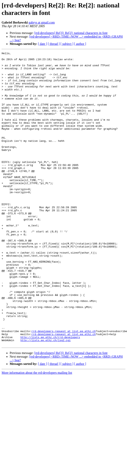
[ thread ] (54, 44)
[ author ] (80, 44)
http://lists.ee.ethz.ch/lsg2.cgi (45, 398)
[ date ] (42, 44)
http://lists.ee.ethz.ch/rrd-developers (50, 394)
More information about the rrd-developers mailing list (37, 431)
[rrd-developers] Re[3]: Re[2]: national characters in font (71, 33)
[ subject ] (66, 44)
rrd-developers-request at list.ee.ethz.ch (63, 387)
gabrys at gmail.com (42, 22)
